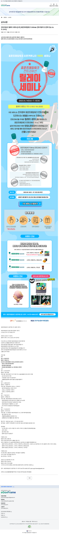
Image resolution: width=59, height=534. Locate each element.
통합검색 (51, 5)
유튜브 (2, 515)
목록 (29, 478)
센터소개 (23, 521)
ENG (54, 5)
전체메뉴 (56, 5)
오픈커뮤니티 (3, 517)
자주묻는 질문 (28, 521)
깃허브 (2, 513)
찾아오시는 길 (34, 521)
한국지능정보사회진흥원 (5, 511)
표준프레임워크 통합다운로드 (6, 486)
